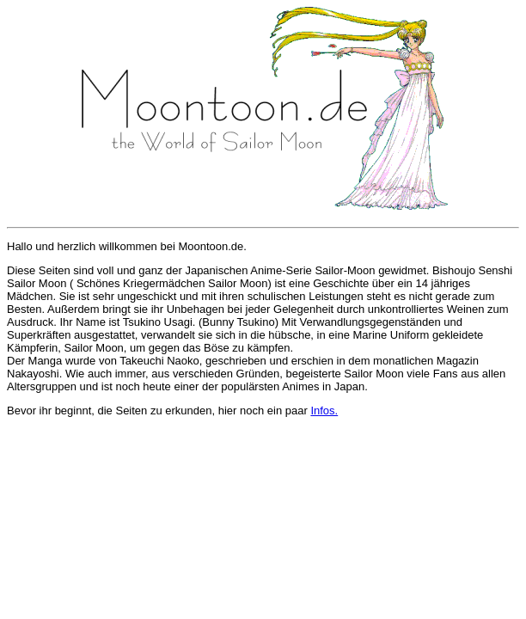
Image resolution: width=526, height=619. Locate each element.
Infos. (324, 410)
